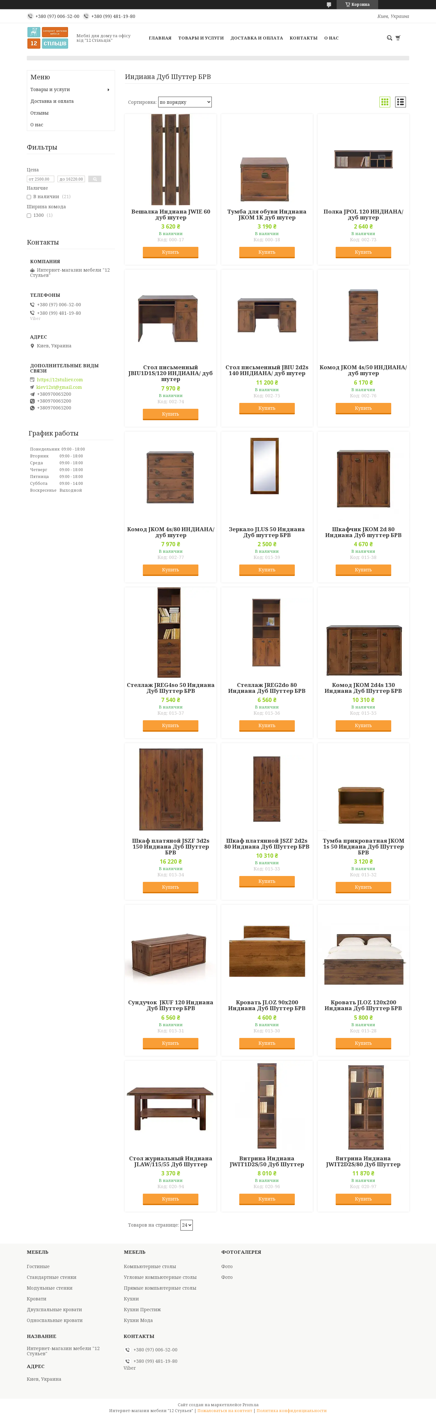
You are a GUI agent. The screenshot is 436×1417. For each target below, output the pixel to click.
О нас (331, 38)
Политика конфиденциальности (292, 1410)
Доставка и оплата (256, 38)
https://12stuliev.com (60, 379)
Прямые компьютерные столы (160, 1288)
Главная (160, 38)
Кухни (131, 1299)
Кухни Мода (138, 1320)
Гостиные (38, 1266)
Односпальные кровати (55, 1320)
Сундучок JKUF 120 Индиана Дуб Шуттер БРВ (170, 1005)
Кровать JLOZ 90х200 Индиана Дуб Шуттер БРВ (267, 1005)
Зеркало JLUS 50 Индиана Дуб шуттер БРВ (267, 532)
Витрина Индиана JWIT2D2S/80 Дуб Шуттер (363, 1161)
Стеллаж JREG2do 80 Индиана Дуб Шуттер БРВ (267, 688)
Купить (170, 252)
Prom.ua (251, 1405)
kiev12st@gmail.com (59, 387)
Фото (227, 1266)
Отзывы (39, 113)
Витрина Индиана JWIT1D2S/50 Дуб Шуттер (267, 1161)
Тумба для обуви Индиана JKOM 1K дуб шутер (267, 214)
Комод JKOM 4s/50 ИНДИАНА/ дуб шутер (363, 370)
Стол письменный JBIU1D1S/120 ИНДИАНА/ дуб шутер (170, 373)
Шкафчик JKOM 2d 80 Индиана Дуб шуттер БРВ (363, 532)
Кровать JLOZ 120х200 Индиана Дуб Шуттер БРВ (363, 1005)
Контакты (304, 38)
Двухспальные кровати (54, 1309)
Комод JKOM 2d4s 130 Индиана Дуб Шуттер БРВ (363, 688)
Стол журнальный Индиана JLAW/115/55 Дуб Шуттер (170, 1161)
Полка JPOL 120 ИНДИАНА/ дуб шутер (363, 214)
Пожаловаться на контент (224, 1410)
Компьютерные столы (150, 1266)
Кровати (36, 1299)
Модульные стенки (50, 1288)
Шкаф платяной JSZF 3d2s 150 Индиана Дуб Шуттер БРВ (171, 846)
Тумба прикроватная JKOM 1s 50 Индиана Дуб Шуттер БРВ (363, 846)
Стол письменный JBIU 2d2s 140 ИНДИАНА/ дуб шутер (267, 370)
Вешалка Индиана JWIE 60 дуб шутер (170, 214)
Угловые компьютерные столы (160, 1277)
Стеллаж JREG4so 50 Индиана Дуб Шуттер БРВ (171, 688)
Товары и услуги (201, 38)
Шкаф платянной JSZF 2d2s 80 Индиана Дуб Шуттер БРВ (267, 844)
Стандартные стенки (51, 1277)
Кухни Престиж (142, 1309)
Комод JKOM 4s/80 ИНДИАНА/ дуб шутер (170, 532)
